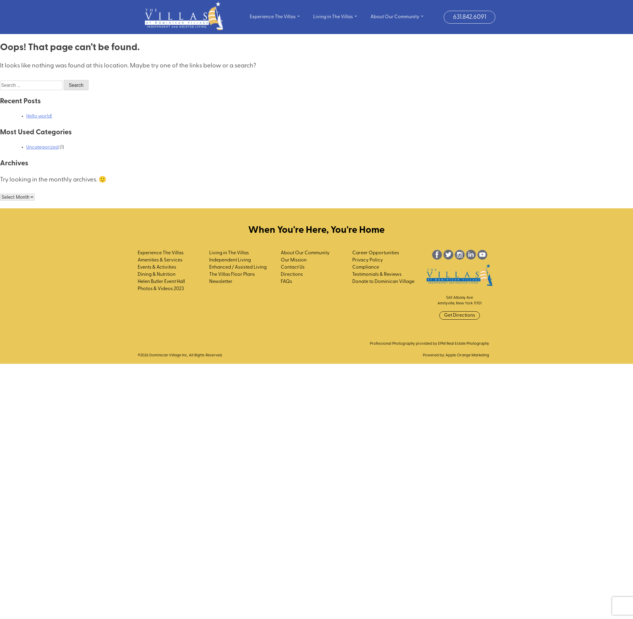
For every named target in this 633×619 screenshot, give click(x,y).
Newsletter (220, 281)
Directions (292, 274)
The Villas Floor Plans (232, 274)
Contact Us (293, 267)
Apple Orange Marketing (467, 355)
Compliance (365, 267)
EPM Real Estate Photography (463, 344)
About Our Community (397, 16)
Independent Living (230, 260)
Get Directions (459, 315)
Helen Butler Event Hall (161, 281)
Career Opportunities (375, 253)
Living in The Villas (335, 16)
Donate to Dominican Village (383, 281)
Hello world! (39, 116)
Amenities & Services (160, 260)
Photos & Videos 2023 (161, 289)
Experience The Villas (275, 16)
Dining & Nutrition (157, 274)
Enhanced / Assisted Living (238, 267)
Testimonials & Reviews (376, 274)
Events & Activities (157, 267)
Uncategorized (42, 147)
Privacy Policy (367, 260)
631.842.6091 (469, 17)
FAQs (286, 281)
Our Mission (294, 260)
